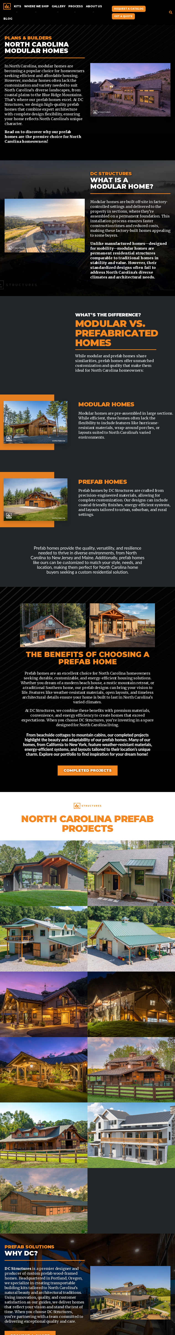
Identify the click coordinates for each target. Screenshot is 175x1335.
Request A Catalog (128, 8)
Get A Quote (123, 16)
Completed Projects (88, 770)
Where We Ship (36, 6)
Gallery (58, 6)
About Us (94, 6)
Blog (7, 18)
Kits (17, 6)
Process (75, 6)
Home (7, 6)
